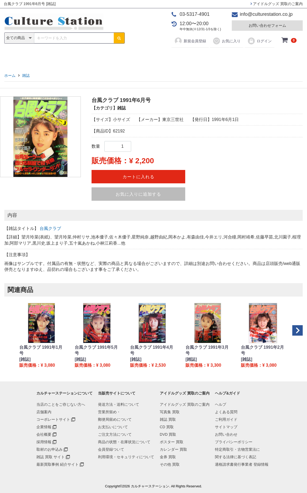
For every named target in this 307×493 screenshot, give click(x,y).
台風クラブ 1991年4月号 (151, 350)
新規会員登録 (190, 41)
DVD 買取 (168, 434)
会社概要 (43, 434)
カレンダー (184, 56)
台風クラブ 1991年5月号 (96, 350)
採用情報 (43, 442)
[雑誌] (25, 359)
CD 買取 (167, 427)
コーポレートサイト (53, 419)
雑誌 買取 (168, 419)
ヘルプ (220, 404)
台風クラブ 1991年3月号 (207, 350)
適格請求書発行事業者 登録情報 (241, 464)
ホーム (10, 75)
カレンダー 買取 (173, 449)
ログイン (259, 41)
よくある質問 (226, 412)
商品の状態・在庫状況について (124, 442)
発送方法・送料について (118, 404)
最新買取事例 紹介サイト (57, 464)
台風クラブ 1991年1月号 (40, 350)
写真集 (77, 56)
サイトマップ (226, 427)
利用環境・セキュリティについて (126, 457)
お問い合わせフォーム (267, 25)
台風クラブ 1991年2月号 (262, 350)
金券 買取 (168, 457)
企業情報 (43, 427)
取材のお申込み (49, 449)
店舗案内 (43, 412)
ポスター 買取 (171, 442)
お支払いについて (113, 427)
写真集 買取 (170, 412)
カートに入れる (138, 177)
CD (115, 56)
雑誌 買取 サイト (50, 457)
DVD (132, 56)
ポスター (155, 56)
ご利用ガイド (226, 419)
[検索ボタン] (119, 38)
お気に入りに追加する (138, 194)
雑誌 (98, 56)
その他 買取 (170, 464)
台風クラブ (50, 228)
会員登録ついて (111, 449)
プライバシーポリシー (233, 442)
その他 (229, 56)
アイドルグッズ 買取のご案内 (277, 4)
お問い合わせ (226, 434)
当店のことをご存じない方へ (60, 404)
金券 (209, 56)
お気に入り (227, 41)
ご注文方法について (115, 434)
